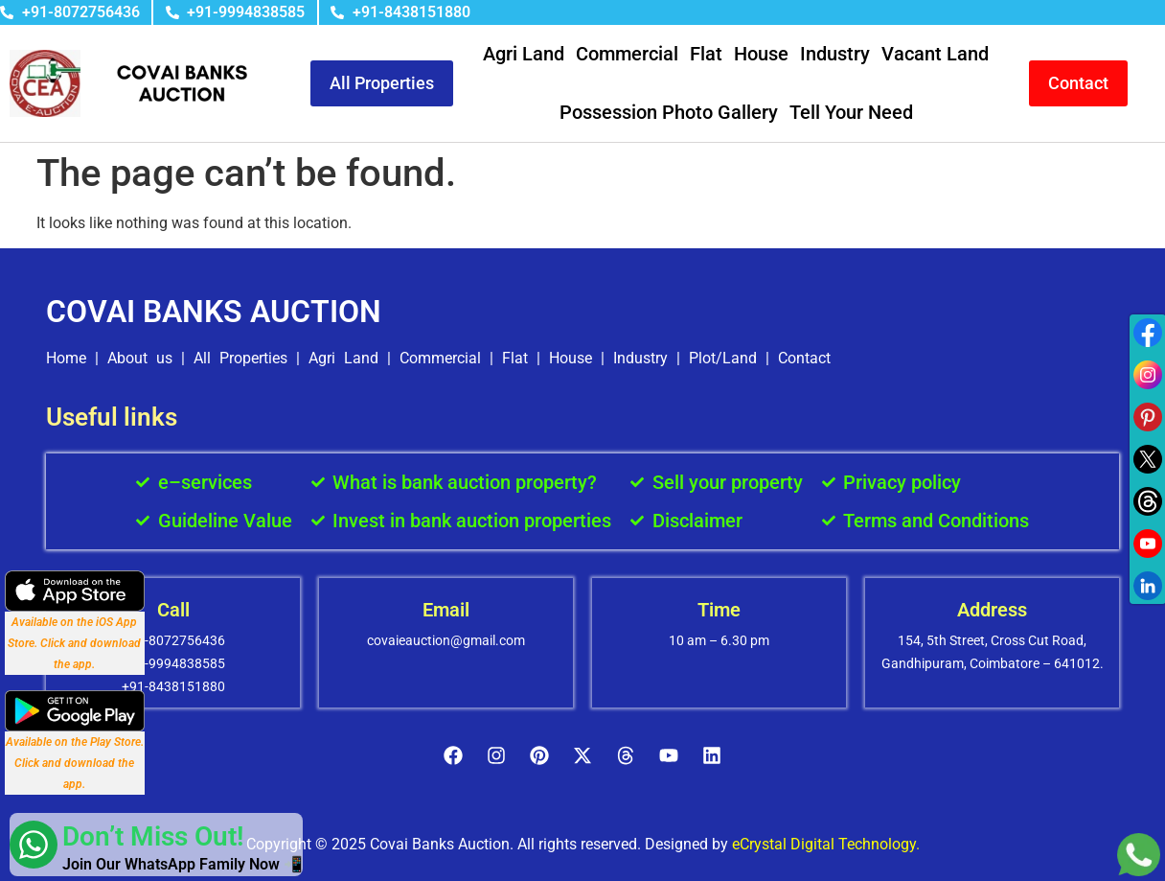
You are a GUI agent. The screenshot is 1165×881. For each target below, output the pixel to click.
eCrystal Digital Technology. (826, 844)
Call (173, 609)
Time (719, 609)
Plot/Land (723, 358)
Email (446, 609)
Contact (804, 358)
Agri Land (523, 53)
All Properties (240, 358)
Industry (835, 53)
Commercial (627, 53)
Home (66, 358)
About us (139, 358)
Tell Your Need (851, 112)
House (761, 53)
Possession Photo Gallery (669, 112)
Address (992, 609)
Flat (706, 53)
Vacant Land (935, 53)
